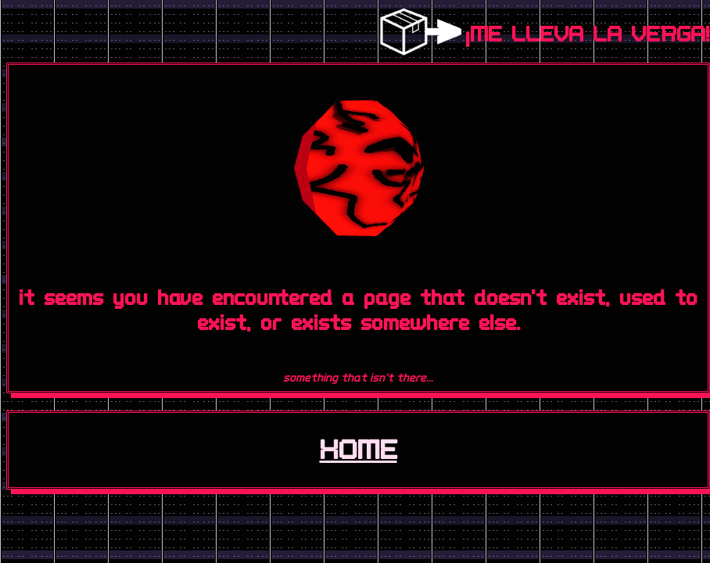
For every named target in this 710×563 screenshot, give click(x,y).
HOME (358, 450)
